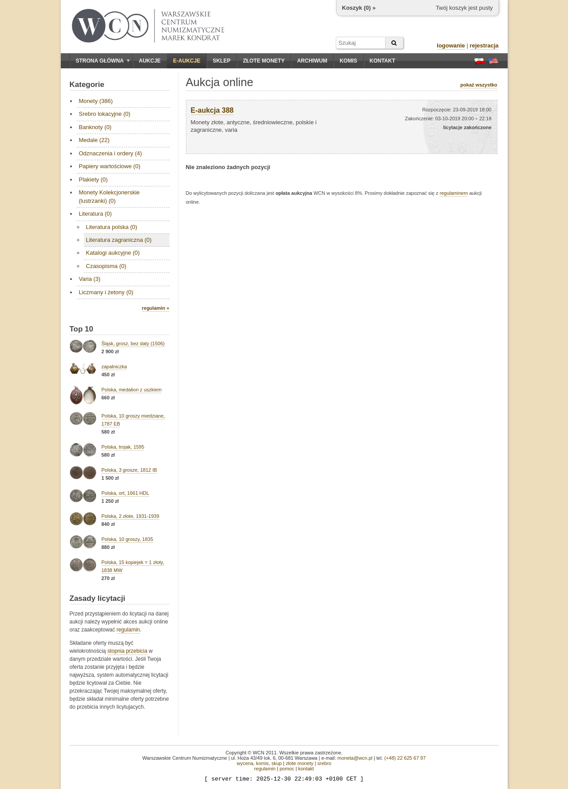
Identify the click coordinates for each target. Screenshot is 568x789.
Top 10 (82, 329)
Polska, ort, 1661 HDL (126, 493)
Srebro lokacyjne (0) (104, 113)
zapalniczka (114, 366)
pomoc (287, 768)
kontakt (306, 768)
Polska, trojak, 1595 (123, 447)
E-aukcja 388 (212, 110)
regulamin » (156, 308)
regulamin (128, 630)
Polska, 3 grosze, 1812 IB (129, 470)
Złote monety (263, 61)
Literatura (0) (95, 213)
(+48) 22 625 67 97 (405, 758)
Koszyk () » (359, 7)
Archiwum (312, 61)
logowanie (451, 45)
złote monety (299, 763)
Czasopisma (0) (106, 266)
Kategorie (87, 84)
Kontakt (382, 61)
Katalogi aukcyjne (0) (113, 252)
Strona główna (103, 61)
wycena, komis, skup (259, 763)
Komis (348, 61)
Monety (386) (96, 101)
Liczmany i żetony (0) (106, 292)
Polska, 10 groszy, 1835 (128, 539)
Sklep (221, 61)
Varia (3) (90, 279)
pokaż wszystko (478, 84)
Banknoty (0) (95, 127)
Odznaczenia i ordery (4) (110, 153)
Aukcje (150, 61)
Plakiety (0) (93, 179)
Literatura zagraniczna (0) (119, 240)
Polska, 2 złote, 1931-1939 (130, 516)
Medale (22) (94, 140)
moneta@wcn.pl (354, 758)
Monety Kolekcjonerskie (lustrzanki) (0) (109, 196)
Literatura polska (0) (112, 227)
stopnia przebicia (127, 651)
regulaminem (454, 193)
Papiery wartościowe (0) (110, 166)
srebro (324, 763)
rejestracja (483, 45)
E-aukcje (186, 61)
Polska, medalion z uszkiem (132, 389)
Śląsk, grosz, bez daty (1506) (133, 343)
